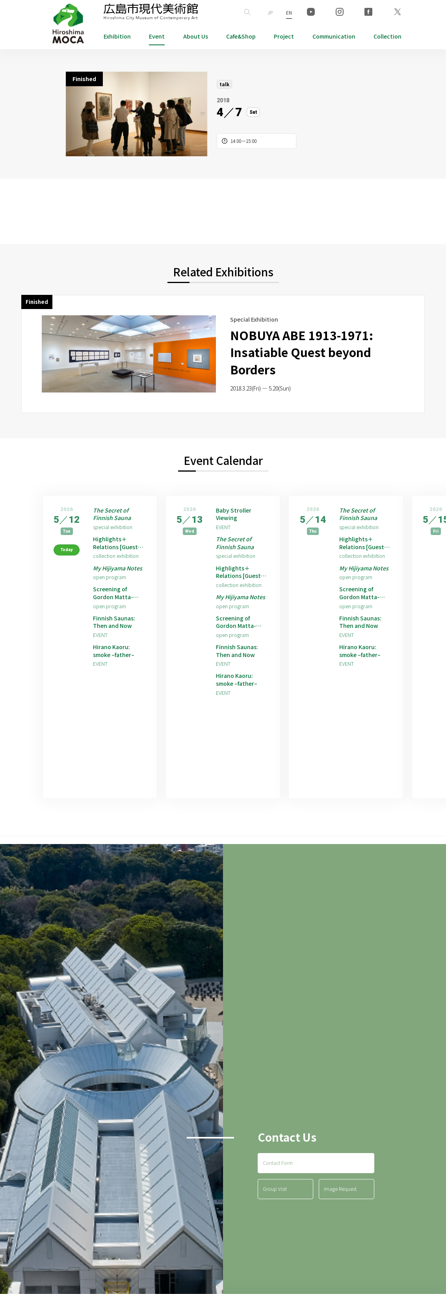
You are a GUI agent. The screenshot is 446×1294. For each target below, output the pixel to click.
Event (157, 36)
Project (284, 36)
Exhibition (117, 36)
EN (289, 12)
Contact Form (278, 1192)
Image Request (340, 1218)
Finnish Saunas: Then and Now (115, 640)
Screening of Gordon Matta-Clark (115, 609)
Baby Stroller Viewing (235, 515)
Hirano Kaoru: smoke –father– (116, 671)
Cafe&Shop (241, 36)
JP (270, 12)
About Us (195, 36)
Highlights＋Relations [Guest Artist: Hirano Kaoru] (118, 546)
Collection (387, 36)
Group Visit (275, 1218)
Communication (333, 36)
